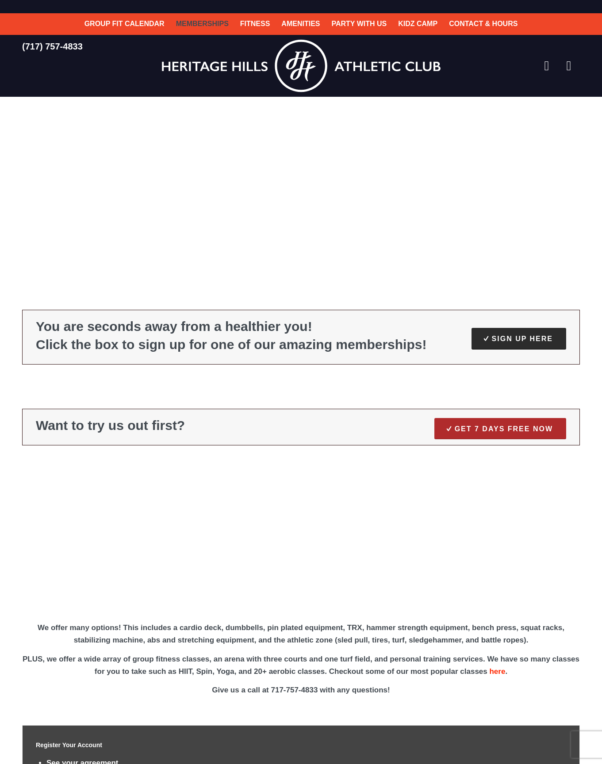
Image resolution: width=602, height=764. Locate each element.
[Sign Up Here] (519, 338)
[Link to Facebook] (547, 66)
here (497, 671)
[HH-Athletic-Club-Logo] (301, 66)
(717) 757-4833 (52, 46)
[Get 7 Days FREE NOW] (500, 428)
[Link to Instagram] (569, 66)
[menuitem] (124, 24)
